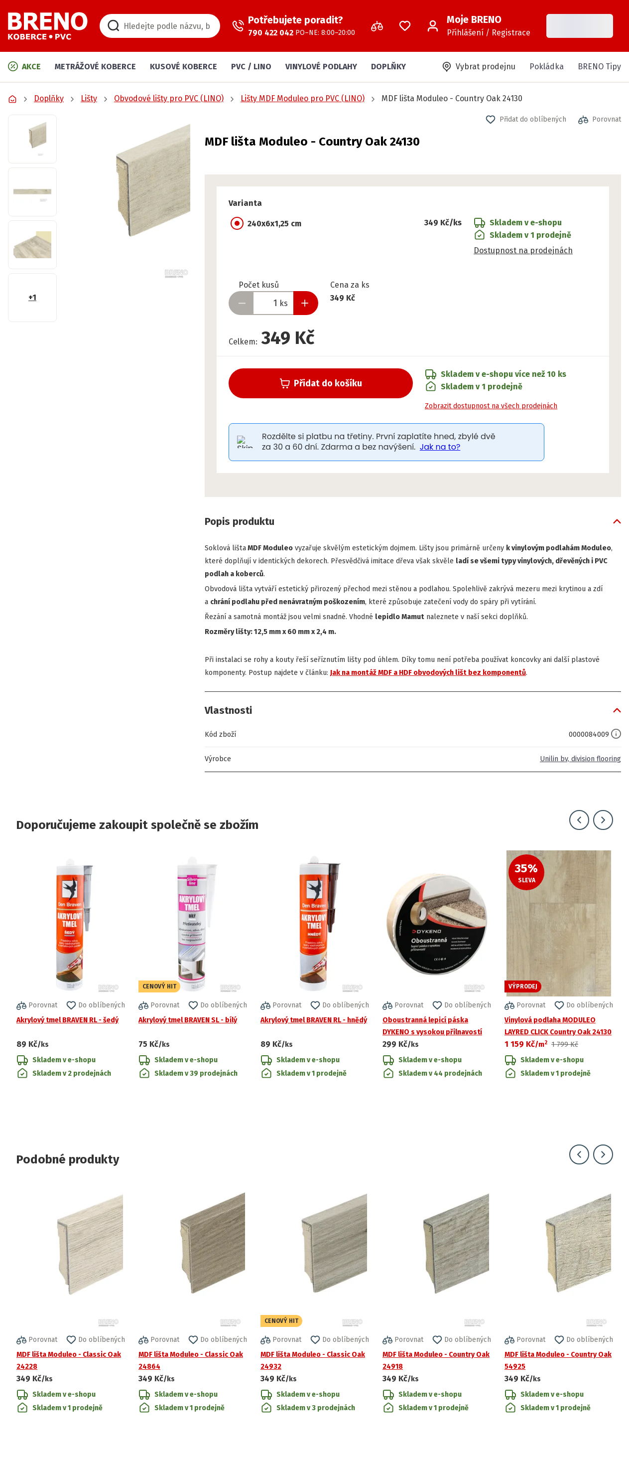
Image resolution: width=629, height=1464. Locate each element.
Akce (24, 66)
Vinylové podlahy (321, 66)
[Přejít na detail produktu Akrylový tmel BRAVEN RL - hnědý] (315, 1000)
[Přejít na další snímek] (603, 833)
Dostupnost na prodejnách (523, 250)
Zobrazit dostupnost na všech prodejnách (491, 406)
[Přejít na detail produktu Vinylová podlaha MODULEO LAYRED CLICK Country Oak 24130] (559, 1000)
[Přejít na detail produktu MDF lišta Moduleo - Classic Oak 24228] (71, 1312)
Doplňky (388, 66)
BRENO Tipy (599, 66)
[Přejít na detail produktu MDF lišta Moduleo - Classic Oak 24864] (193, 1312)
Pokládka (546, 66)
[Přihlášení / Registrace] (478, 26)
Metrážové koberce (95, 66)
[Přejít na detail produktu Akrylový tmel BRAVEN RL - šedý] (71, 1000)
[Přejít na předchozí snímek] (579, 833)
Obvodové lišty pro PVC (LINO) (169, 98)
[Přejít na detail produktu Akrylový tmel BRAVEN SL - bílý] (193, 1000)
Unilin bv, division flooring (574, 772)
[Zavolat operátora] (293, 26)
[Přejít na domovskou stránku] (48, 26)
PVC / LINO (251, 66)
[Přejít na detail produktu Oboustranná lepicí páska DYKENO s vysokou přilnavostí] (437, 1000)
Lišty (89, 98)
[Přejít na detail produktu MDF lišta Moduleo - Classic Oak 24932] (315, 1312)
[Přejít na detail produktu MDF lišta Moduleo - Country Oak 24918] (437, 1312)
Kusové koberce (183, 66)
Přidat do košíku (321, 383)
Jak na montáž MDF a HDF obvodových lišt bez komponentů (492, 685)
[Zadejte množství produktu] (273, 303)
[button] (131, 197)
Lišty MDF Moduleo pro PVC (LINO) (303, 98)
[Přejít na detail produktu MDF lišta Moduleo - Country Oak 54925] (559, 1312)
